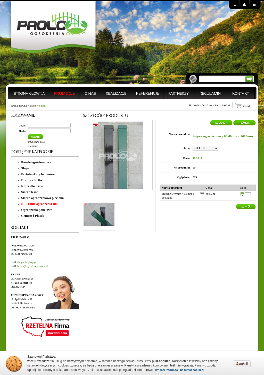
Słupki (42, 105)
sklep (33, 105)
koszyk (247, 105)
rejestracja (33, 146)
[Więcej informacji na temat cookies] (179, 369)
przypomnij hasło (37, 141)
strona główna (19, 105)
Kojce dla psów (32, 186)
